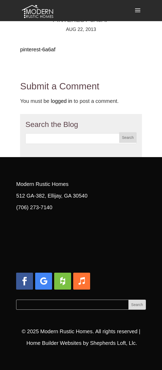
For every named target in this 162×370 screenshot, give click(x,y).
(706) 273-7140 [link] (34, 207)
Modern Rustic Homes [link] (66, 331)
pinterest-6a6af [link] (37, 49)
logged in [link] (61, 101)
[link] (37, 10)
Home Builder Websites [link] (54, 343)
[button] (137, 13)
